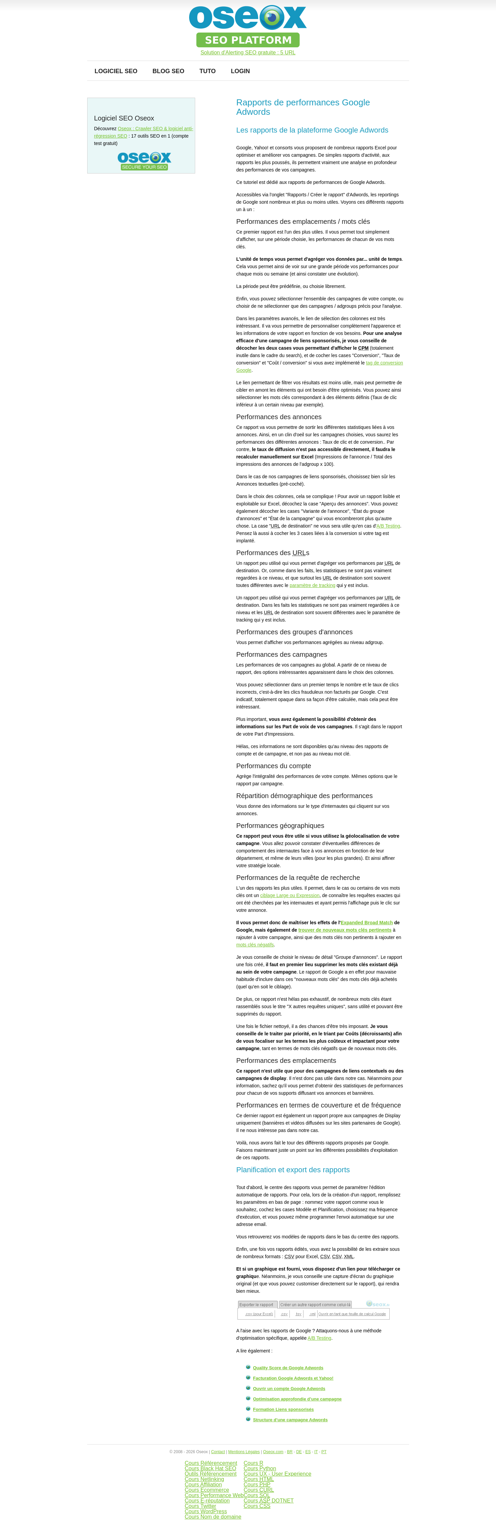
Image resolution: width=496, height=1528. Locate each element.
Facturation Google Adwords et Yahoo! (293, 1378)
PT (323, 1451)
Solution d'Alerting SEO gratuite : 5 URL (248, 52)
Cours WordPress (206, 1511)
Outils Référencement (211, 1474)
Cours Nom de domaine (213, 1517)
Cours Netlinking (204, 1479)
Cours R (253, 1463)
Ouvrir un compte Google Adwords (289, 1388)
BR (290, 1451)
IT (316, 1451)
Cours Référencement (211, 1463)
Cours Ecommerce (207, 1490)
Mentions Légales (244, 1451)
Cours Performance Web (214, 1495)
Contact (218, 1451)
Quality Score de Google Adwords (288, 1367)
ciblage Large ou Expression (290, 895)
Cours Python (259, 1468)
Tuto (208, 71)
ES (308, 1451)
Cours (258, 1479)
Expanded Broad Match (367, 922)
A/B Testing (388, 526)
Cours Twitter (200, 1506)
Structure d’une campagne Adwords (290, 1419)
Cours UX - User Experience (277, 1474)
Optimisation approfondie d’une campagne (297, 1398)
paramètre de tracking (312, 585)
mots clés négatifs (255, 944)
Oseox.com (273, 1451)
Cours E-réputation (207, 1501)
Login (240, 71)
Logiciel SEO (116, 71)
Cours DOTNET (268, 1501)
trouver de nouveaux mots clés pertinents (345, 930)
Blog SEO (168, 71)
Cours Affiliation (203, 1484)
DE (299, 1451)
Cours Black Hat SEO (210, 1468)
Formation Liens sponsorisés (283, 1409)
